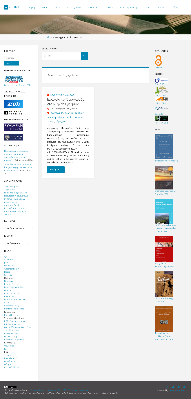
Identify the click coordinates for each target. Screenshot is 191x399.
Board (44, 7)
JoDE (6, 262)
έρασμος (79, 112)
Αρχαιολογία (10, 189)
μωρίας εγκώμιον (74, 117)
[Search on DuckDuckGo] (17, 58)
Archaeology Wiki (11, 186)
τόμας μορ (61, 121)
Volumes (109, 7)
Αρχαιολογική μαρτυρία (15, 211)
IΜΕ (5, 349)
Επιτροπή (162, 7)
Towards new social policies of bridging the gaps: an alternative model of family (18, 167)
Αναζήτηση (11, 63)
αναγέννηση (57, 112)
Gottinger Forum (11, 269)
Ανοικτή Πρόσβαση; (128, 7)
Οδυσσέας (9, 346)
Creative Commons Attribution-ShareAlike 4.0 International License (60, 390)
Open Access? (93, 7)
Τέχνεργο (8, 214)
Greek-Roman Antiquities (15, 299)
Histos (7, 272)
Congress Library (11, 305)
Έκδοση (147, 7)
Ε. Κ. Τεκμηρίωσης (12, 324)
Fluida (171, 390)
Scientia (7, 355)
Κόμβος (7, 290)
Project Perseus (11, 315)
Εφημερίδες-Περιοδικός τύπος (17, 327)
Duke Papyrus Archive (14, 287)
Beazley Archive (11, 284)
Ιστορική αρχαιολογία (14, 208)
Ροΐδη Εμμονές (11, 358)
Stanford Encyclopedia (14, 308)
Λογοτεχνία (56, 94)
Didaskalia (8, 265)
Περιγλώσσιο (10, 361)
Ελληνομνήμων (11, 333)
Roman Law (9, 296)
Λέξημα (7, 364)
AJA (5, 256)
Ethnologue (9, 281)
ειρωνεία (69, 112)
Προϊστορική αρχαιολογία (16, 196)
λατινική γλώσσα (56, 117)
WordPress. (181, 390)
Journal (78, 7)
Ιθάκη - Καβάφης (11, 293)
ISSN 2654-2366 (61, 7)
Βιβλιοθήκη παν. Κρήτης (15, 321)
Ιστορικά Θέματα (11, 367)
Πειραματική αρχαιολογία (15, 192)
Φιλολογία (68, 94)
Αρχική (32, 7)
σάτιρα (51, 121)
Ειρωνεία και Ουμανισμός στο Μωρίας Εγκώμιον (65, 101)
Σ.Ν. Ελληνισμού (11, 330)
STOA (6, 302)
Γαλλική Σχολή (10, 336)
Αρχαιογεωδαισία (12, 205)
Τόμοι (175, 7)
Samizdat (8, 275)
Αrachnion (9, 259)
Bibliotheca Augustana (14, 339)
